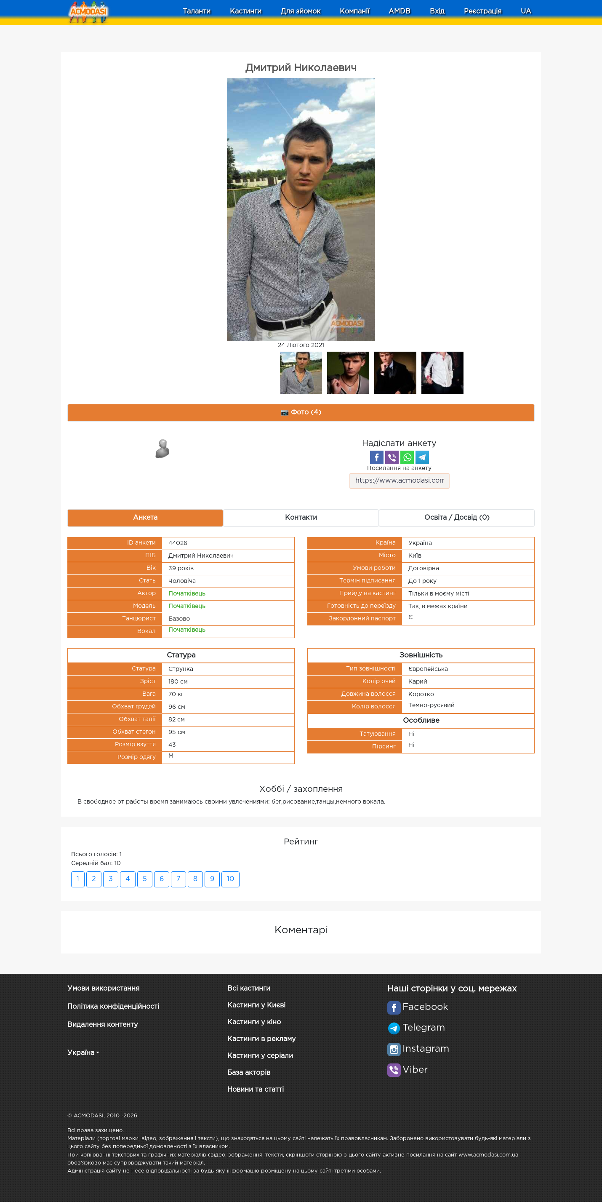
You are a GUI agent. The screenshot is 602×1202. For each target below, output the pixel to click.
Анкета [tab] (145, 518)
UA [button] (526, 11)
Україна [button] (80, 1053)
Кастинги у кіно (254, 1022)
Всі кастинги (248, 989)
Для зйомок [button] (300, 11)
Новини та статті (255, 1090)
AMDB (399, 11)
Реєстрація (482, 11)
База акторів (248, 1073)
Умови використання (103, 989)
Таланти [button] (196, 11)
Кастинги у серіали (260, 1056)
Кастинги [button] (245, 11)
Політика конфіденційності (113, 1007)
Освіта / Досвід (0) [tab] (457, 518)
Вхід (437, 11)
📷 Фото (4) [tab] (301, 412)
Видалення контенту (102, 1025)
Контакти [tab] (301, 518)
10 (230, 879)
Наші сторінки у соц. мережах (452, 989)
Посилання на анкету (399, 477)
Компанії (354, 11)
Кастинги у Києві (256, 1005)
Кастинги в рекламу (261, 1039)
